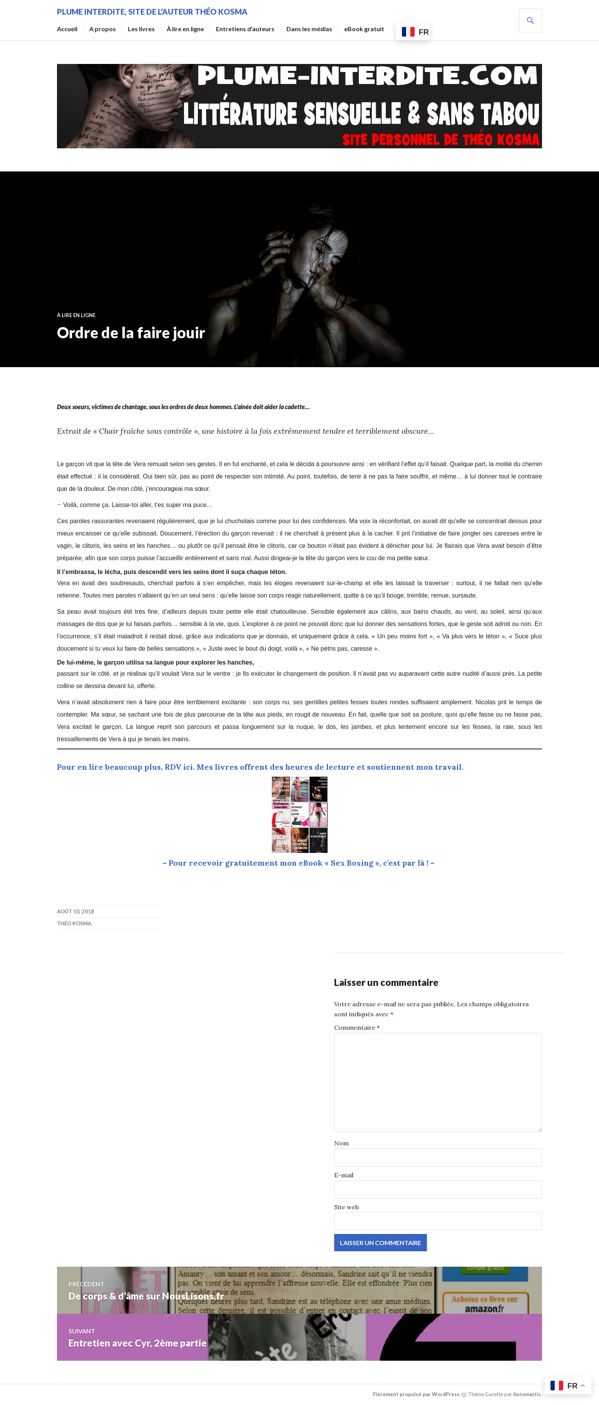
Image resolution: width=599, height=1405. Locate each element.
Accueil (67, 28)
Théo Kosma (74, 923)
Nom (341, 1143)
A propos (102, 28)
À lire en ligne (185, 28)
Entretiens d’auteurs (245, 28)
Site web (346, 1207)
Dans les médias (309, 28)
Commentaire (357, 1027)
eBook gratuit (364, 28)
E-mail (343, 1175)
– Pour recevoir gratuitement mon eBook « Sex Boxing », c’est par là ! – (299, 863)
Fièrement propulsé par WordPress (416, 1394)
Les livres (141, 28)
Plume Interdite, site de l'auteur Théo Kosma (152, 11)
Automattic (527, 1394)
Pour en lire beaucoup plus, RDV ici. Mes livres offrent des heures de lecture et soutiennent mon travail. (260, 767)
